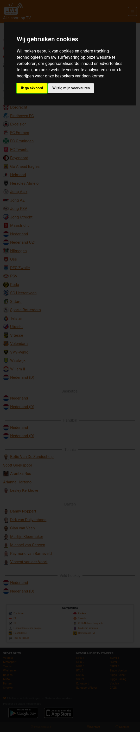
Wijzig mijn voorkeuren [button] (71, 88)
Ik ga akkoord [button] (32, 88)
